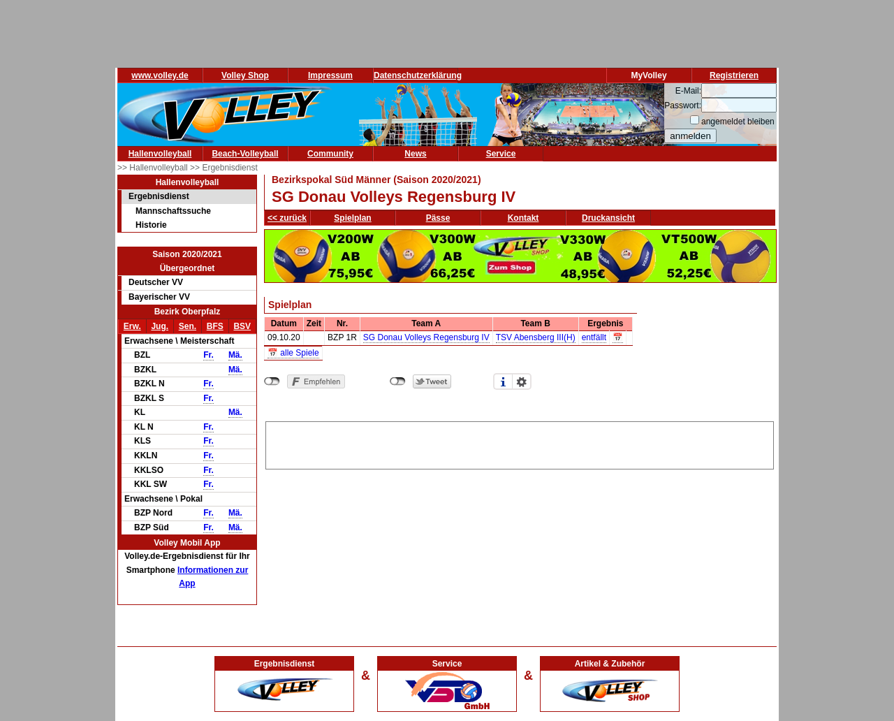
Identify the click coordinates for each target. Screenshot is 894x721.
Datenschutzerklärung (418, 75)
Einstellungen (522, 381)
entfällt (594, 337)
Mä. (235, 355)
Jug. (159, 326)
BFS (215, 326)
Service (501, 154)
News (415, 154)
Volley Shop (245, 75)
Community (330, 154)
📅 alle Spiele (293, 353)
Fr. (208, 355)
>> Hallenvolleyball (153, 168)
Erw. (132, 326)
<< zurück (287, 218)
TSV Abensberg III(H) (536, 337)
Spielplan (352, 218)
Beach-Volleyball (245, 154)
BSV (242, 326)
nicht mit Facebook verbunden (272, 381)
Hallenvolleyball (160, 154)
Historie (151, 225)
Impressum (330, 75)
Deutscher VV (156, 282)
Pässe (438, 218)
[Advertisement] (519, 443)
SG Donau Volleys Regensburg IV (426, 337)
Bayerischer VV (159, 297)
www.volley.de (159, 75)
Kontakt (523, 218)
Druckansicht (608, 218)
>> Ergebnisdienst (224, 168)
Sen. (187, 326)
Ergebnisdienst (159, 196)
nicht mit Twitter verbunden (398, 381)
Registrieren (734, 75)
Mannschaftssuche (173, 211)
